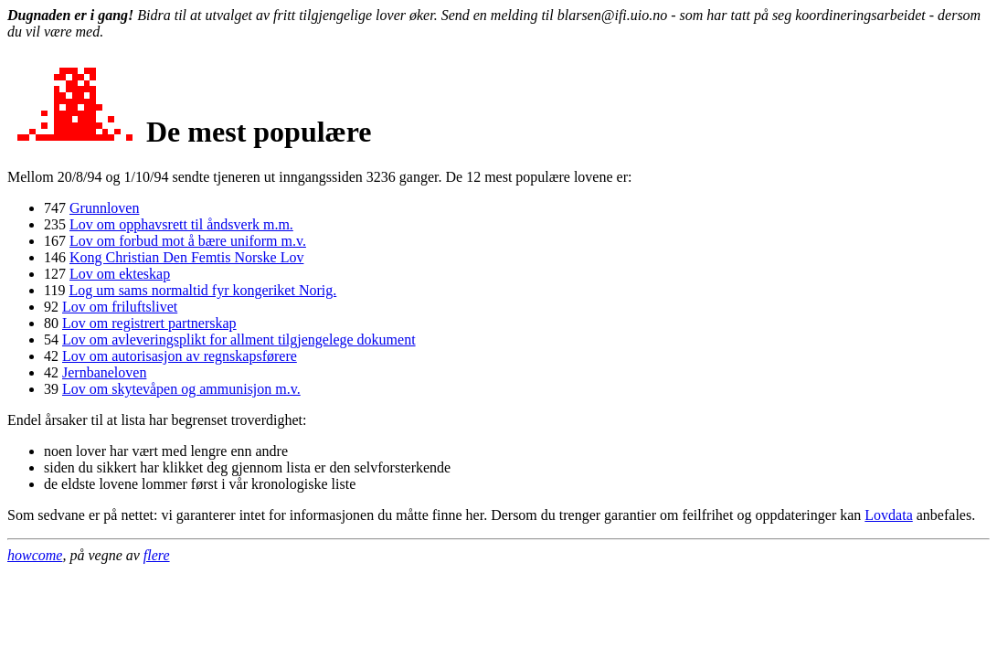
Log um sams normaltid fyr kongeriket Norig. (202, 290)
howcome (34, 555)
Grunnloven (104, 208)
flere (156, 555)
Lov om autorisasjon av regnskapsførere (179, 356)
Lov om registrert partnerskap (149, 323)
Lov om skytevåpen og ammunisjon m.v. (181, 389)
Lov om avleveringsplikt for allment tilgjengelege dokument (239, 339)
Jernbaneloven (104, 372)
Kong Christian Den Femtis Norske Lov (186, 257)
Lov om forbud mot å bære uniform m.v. (187, 241)
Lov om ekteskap (119, 273)
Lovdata (888, 515)
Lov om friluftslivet (119, 306)
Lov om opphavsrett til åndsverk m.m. (181, 224)
